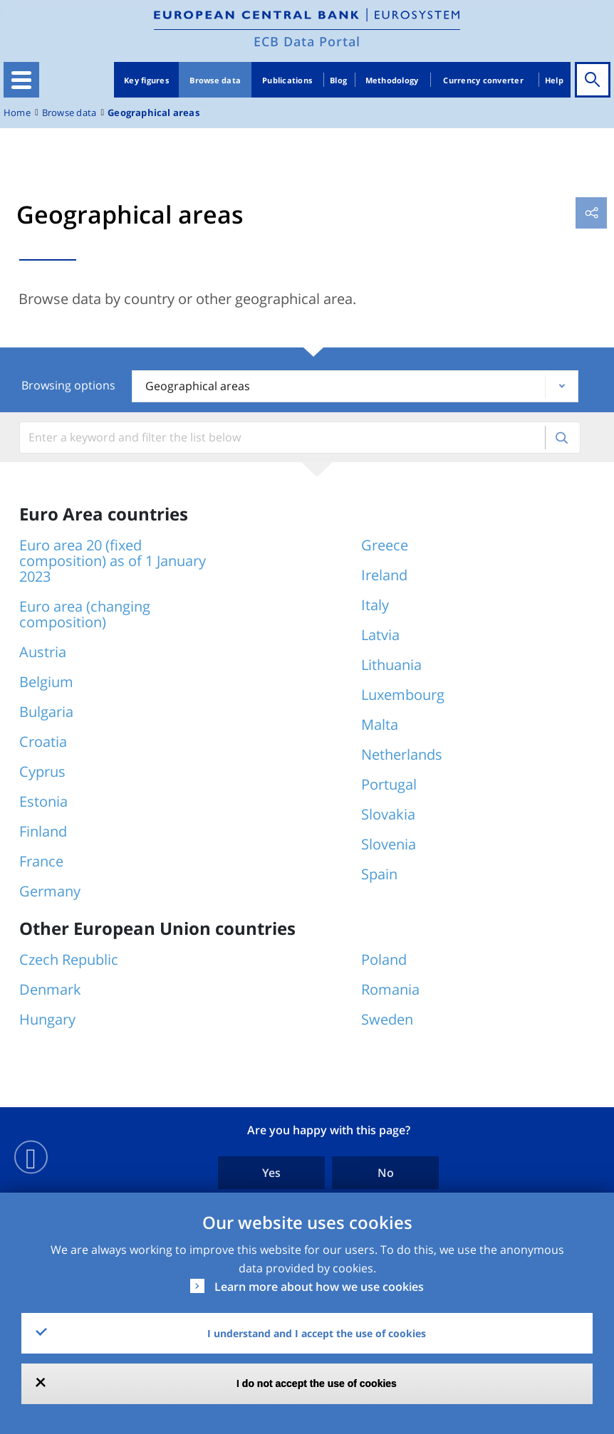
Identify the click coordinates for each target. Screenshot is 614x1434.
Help (554, 80)
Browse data (215, 80)
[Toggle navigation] (21, 80)
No (386, 1173)
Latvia (380, 634)
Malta (379, 724)
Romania (390, 989)
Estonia (43, 801)
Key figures (146, 80)
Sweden (387, 1019)
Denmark (50, 989)
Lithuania (391, 664)
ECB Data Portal (307, 41)
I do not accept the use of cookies (316, 1383)
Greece (384, 545)
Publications (287, 80)
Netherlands (401, 754)
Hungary (47, 1019)
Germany (49, 891)
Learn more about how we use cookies (319, 1286)
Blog (338, 80)
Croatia (43, 741)
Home (17, 113)
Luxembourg (402, 694)
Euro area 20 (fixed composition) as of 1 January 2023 (112, 560)
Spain (379, 874)
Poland (384, 959)
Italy (375, 604)
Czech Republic (68, 959)
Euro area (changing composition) (84, 614)
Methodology (392, 80)
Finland (43, 831)
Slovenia (388, 844)
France (41, 861)
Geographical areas (153, 113)
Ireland (384, 575)
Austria (42, 651)
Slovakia (388, 814)
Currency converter (483, 80)
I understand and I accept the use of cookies (316, 1333)
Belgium (46, 681)
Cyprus (42, 771)
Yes (271, 1173)
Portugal (389, 784)
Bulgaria (46, 711)
